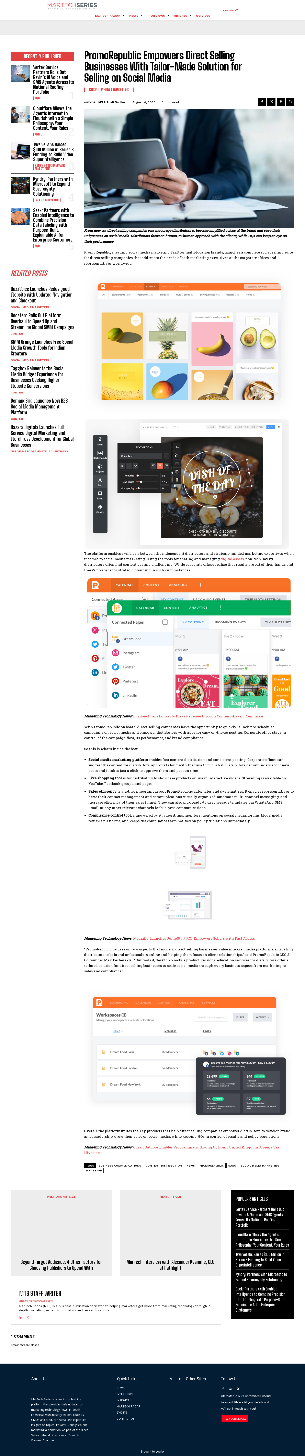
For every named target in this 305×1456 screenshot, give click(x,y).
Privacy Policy (189, 1437)
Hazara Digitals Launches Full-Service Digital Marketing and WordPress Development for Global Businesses (42, 435)
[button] (232, 10)
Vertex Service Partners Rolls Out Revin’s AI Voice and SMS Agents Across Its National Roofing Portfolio (53, 80)
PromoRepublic (212, 1165)
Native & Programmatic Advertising (50, 167)
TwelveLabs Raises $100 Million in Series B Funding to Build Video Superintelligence (53, 152)
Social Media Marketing (30, 307)
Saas (232, 1165)
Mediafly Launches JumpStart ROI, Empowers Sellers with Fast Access (194, 938)
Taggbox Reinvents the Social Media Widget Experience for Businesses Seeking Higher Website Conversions (38, 377)
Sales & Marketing (47, 200)
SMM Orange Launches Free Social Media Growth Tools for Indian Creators (42, 347)
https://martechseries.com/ (36, 1259)
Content (18, 333)
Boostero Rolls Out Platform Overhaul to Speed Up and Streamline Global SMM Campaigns (42, 321)
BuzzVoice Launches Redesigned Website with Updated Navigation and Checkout (41, 295)
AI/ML (38, 98)
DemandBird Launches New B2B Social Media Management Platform (39, 406)
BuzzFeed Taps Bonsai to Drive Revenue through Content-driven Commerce (198, 716)
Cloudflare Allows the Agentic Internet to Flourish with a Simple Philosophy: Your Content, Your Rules (53, 118)
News (191, 1165)
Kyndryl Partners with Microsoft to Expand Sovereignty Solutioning (53, 186)
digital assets (232, 559)
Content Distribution (164, 1165)
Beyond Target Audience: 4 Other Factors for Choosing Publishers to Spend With (61, 1223)
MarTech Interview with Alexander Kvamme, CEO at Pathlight (170, 1223)
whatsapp (94, 1170)
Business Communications (120, 1165)
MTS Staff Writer (111, 102)
